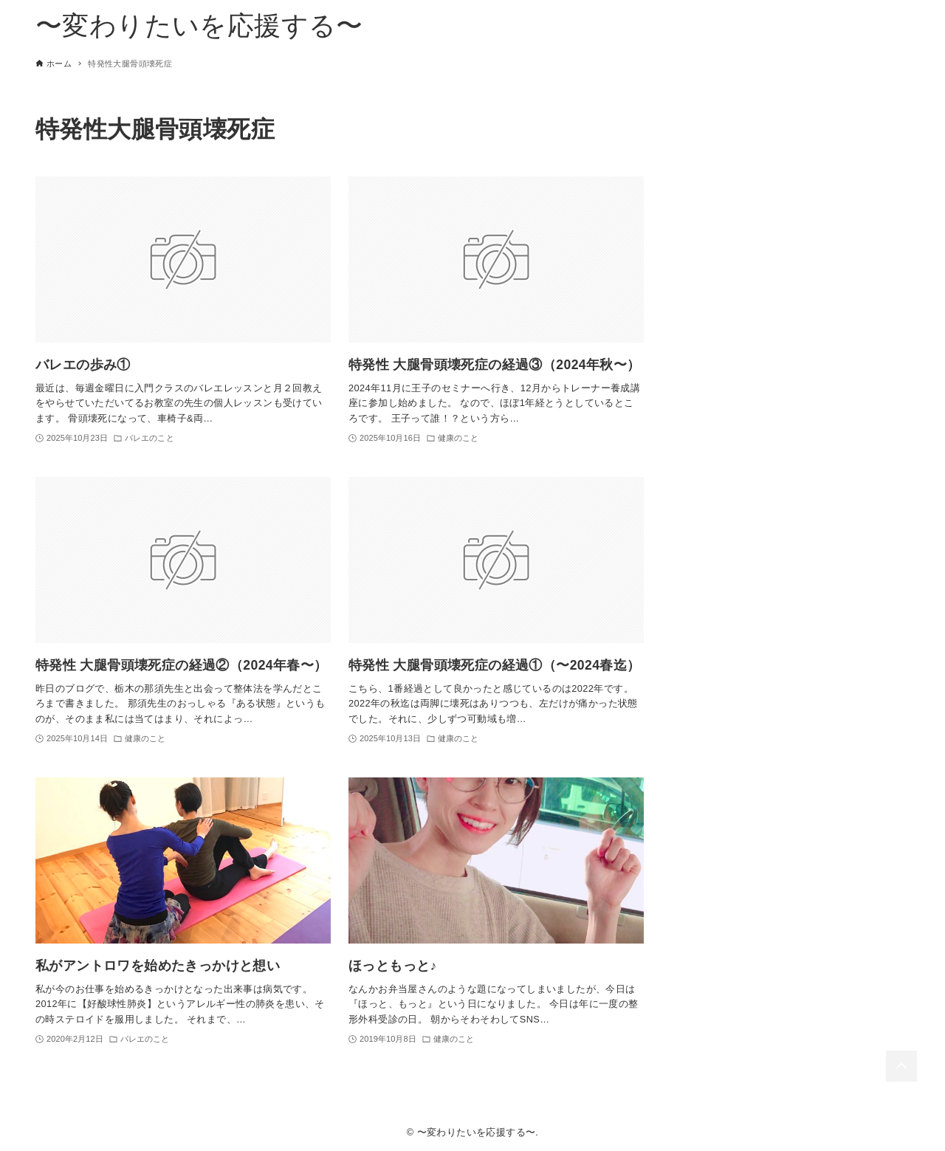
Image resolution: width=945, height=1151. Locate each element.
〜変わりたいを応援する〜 (199, 25)
